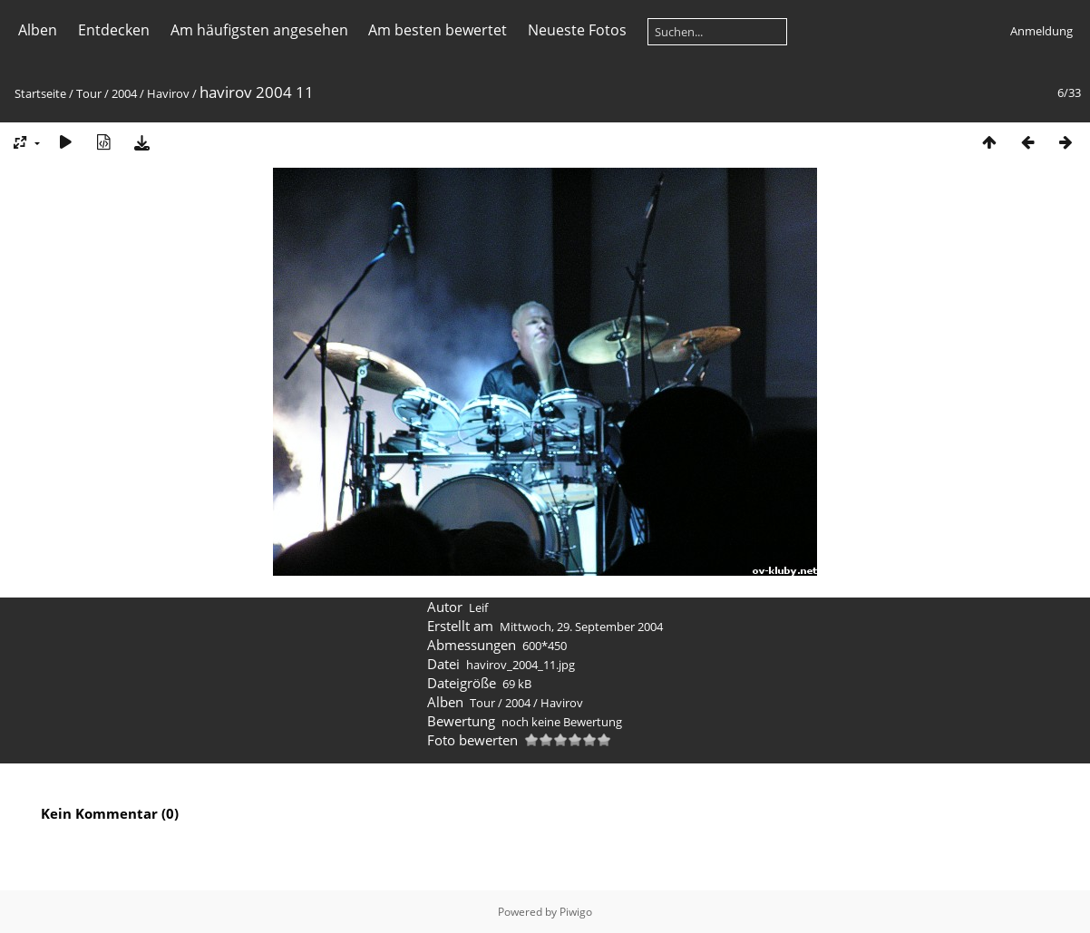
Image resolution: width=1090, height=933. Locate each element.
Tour (89, 93)
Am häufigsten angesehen (259, 30)
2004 (124, 93)
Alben (37, 30)
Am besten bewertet (437, 30)
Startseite (40, 93)
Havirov (168, 93)
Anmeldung (1041, 31)
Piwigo (576, 911)
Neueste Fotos (577, 30)
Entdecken (114, 30)
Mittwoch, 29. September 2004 (581, 626)
